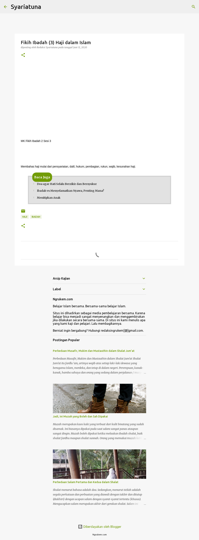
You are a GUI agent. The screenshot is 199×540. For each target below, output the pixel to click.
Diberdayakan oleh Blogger (99, 526)
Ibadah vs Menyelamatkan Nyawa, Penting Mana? (70, 192)
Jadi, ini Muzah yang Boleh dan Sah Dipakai (80, 420)
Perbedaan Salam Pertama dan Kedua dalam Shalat (85, 485)
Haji (24, 220)
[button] (23, 55)
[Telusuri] (193, 6)
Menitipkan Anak (48, 200)
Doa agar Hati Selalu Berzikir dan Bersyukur (67, 184)
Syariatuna (26, 6)
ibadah (36, 220)
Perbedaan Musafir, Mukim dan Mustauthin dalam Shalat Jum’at (93, 354)
